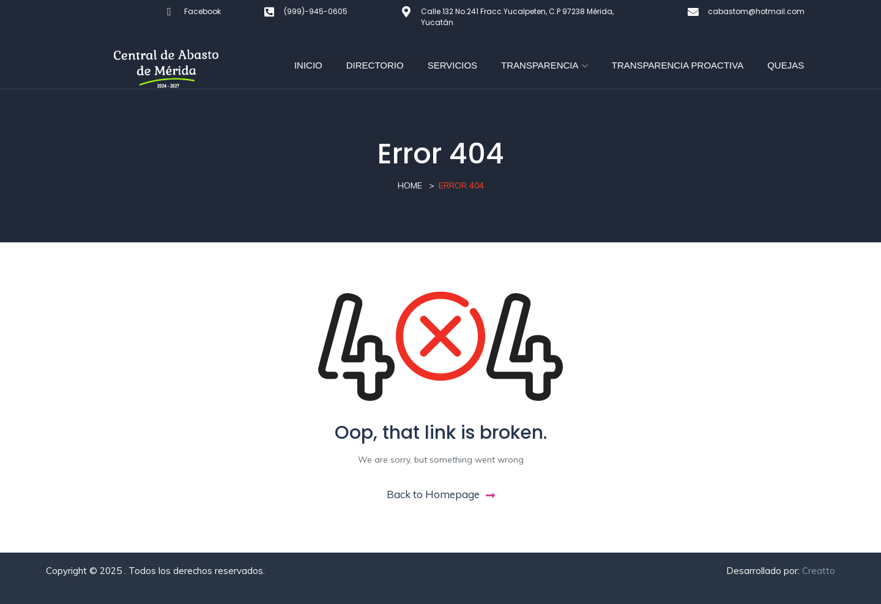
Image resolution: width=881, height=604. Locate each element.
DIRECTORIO (375, 65)
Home (410, 185)
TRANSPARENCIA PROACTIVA (677, 65)
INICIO (308, 65)
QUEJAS (785, 65)
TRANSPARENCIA (544, 65)
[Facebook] (169, 11)
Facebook (202, 11)
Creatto (818, 570)
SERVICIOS (452, 65)
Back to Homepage (441, 494)
